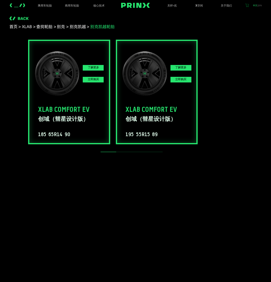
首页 (13, 26)
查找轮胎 (44, 26)
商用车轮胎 (72, 5)
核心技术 (99, 5)
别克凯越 (78, 26)
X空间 (199, 5)
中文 (255, 5)
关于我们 (226, 5)
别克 (61, 26)
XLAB (27, 26)
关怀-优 (172, 5)
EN (260, 5)
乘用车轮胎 (45, 5)
